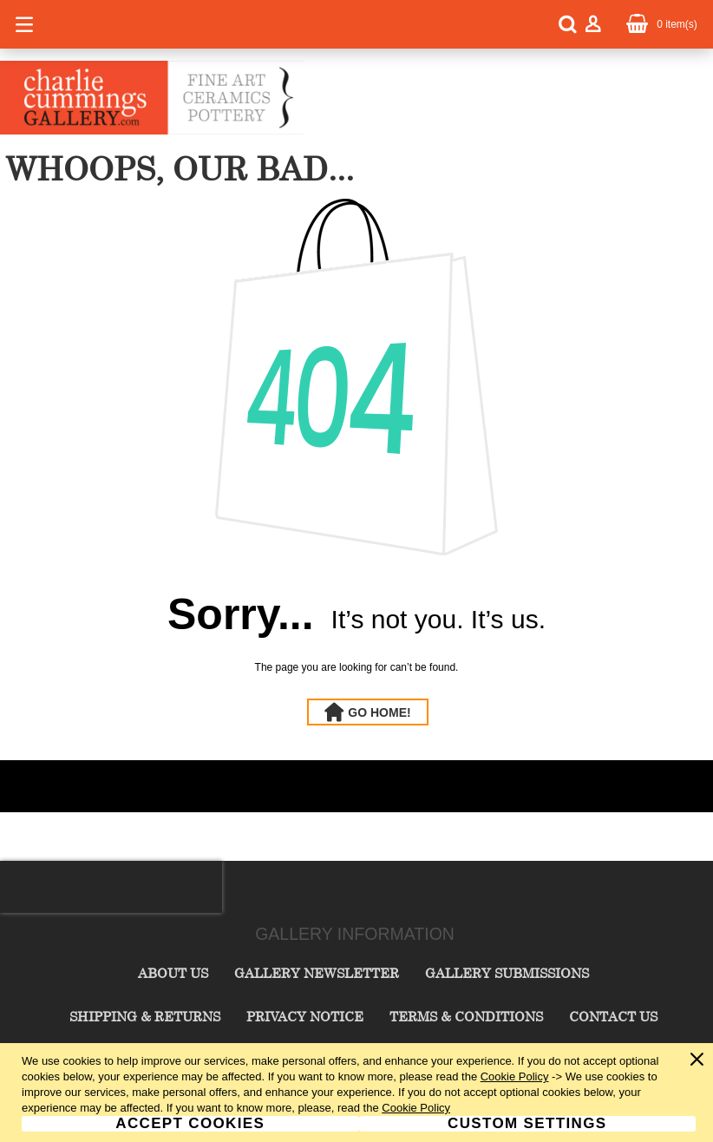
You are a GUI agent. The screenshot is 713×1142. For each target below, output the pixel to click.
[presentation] (111, 887)
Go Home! (379, 712)
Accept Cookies (190, 1124)
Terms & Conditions (466, 1016)
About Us (173, 973)
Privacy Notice (304, 1016)
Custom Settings (527, 1124)
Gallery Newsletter (316, 973)
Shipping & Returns (144, 1016)
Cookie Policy (515, 1076)
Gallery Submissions (507, 973)
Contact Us (613, 1016)
